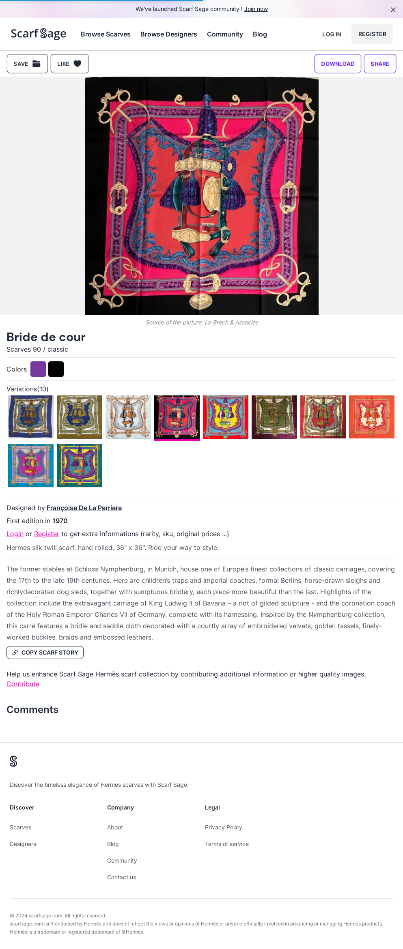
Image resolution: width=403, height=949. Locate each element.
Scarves (20, 827)
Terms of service (227, 843)
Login (15, 534)
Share (380, 63)
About (115, 827)
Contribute (22, 684)
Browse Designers (168, 34)
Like (69, 64)
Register (372, 33)
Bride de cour (46, 337)
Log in (331, 33)
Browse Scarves (106, 34)
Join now (256, 8)
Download (338, 63)
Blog (260, 34)
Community (225, 34)
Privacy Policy (223, 827)
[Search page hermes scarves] (39, 34)
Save (27, 64)
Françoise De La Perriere (84, 508)
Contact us (121, 877)
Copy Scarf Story (45, 652)
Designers (23, 843)
